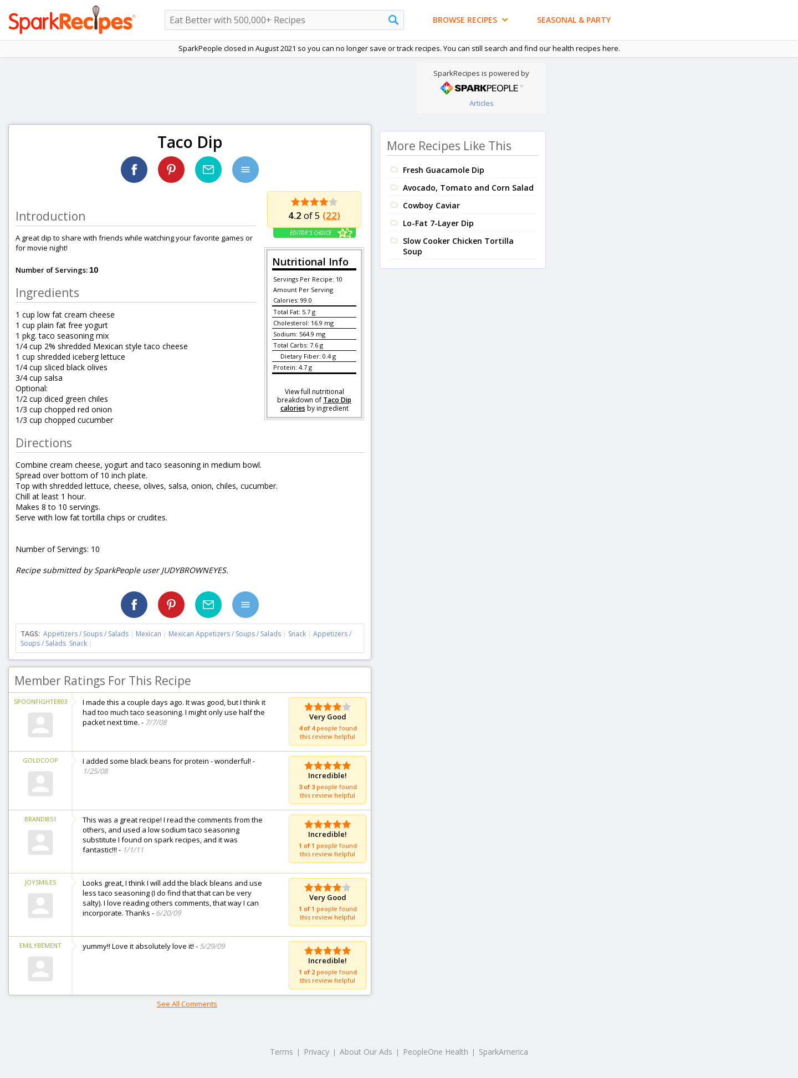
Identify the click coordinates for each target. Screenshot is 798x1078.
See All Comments (187, 1004)
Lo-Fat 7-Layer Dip (438, 223)
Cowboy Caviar (431, 205)
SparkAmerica (503, 1051)
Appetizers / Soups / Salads (86, 633)
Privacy (316, 1051)
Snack (297, 633)
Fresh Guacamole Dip (443, 170)
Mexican (148, 633)
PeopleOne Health (435, 1051)
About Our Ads (366, 1051)
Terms (281, 1051)
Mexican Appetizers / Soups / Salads (225, 633)
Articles (481, 103)
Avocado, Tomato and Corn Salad (468, 187)
